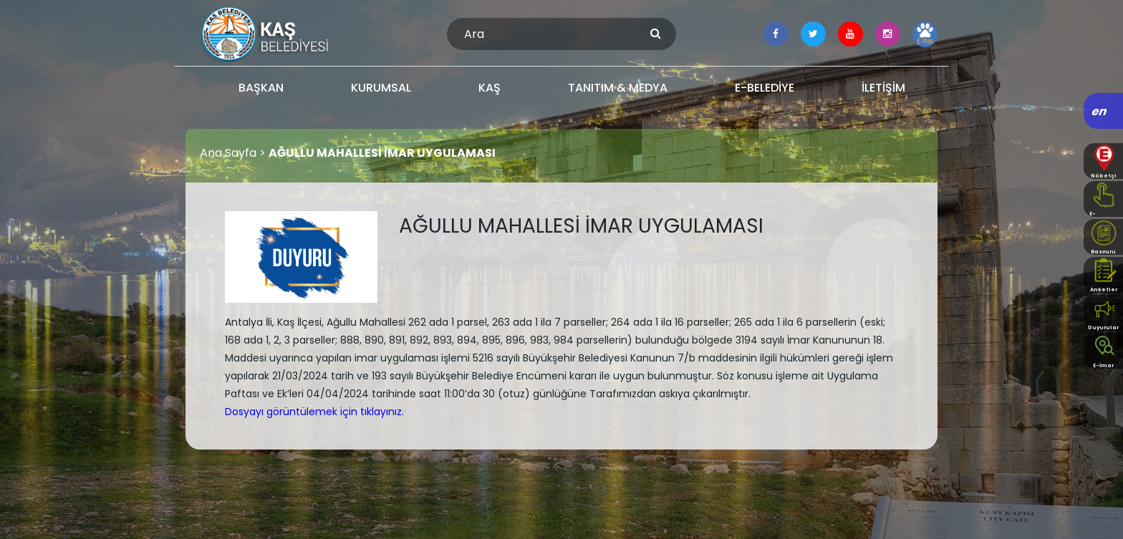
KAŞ (489, 87)
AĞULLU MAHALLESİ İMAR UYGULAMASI (382, 153)
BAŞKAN (261, 87)
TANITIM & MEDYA (617, 87)
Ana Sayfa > (234, 153)
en (1099, 111)
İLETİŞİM (883, 87)
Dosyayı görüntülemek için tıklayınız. (314, 411)
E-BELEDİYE (764, 87)
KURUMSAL (381, 87)
